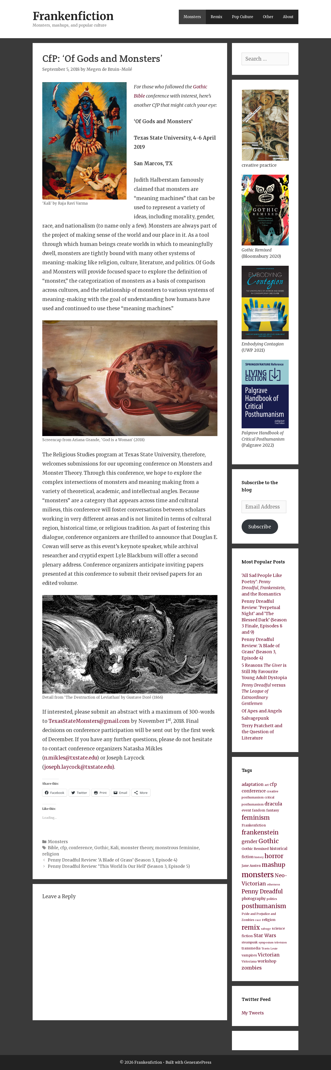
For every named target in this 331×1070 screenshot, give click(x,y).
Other (268, 16)
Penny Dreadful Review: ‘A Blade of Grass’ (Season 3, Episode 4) (112, 860)
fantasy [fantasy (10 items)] (272, 810)
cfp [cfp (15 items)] (273, 784)
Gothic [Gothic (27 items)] (269, 841)
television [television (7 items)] (280, 942)
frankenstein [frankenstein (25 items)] (260, 832)
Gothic (101, 847)
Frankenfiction (73, 16)
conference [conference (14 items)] (254, 791)
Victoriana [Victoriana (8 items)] (249, 961)
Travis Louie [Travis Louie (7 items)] (269, 948)
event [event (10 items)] (246, 810)
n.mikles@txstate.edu (70, 758)
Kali (114, 847)
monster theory (137, 847)
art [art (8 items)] (267, 785)
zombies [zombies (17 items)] (252, 968)
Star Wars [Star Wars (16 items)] (265, 935)
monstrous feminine (177, 847)
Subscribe (259, 527)
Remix (216, 16)
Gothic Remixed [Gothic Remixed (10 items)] (255, 849)
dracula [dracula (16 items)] (273, 804)
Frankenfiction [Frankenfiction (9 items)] (254, 825)
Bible (53, 847)
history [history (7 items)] (259, 857)
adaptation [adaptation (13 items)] (253, 784)
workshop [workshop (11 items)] (267, 961)
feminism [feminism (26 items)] (256, 817)
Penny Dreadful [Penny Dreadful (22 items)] (262, 891)
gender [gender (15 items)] (250, 841)
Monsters (192, 16)
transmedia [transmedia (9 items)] (251, 948)
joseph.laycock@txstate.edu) (79, 767)
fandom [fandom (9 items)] (258, 810)
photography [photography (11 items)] (254, 898)
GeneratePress (197, 1062)
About (288, 16)
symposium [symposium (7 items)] (266, 942)
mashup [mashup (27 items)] (273, 865)
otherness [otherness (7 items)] (273, 884)
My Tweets (253, 1013)
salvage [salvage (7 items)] (266, 928)
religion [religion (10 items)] (268, 920)
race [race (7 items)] (258, 920)
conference (80, 847)
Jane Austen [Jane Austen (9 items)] (251, 866)
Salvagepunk (255, 718)
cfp (63, 847)
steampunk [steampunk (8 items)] (250, 942)
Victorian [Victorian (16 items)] (269, 955)
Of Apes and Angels (262, 711)
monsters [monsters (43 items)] (258, 874)
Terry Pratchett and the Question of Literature (262, 732)
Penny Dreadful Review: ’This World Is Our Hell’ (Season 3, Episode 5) (119, 866)
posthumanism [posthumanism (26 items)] (264, 906)
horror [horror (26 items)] (274, 856)
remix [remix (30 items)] (251, 927)
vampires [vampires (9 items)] (249, 955)
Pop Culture (242, 16)
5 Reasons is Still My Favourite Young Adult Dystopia (264, 671)
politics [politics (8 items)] (272, 899)
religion (50, 854)
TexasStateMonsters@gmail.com (89, 721)
